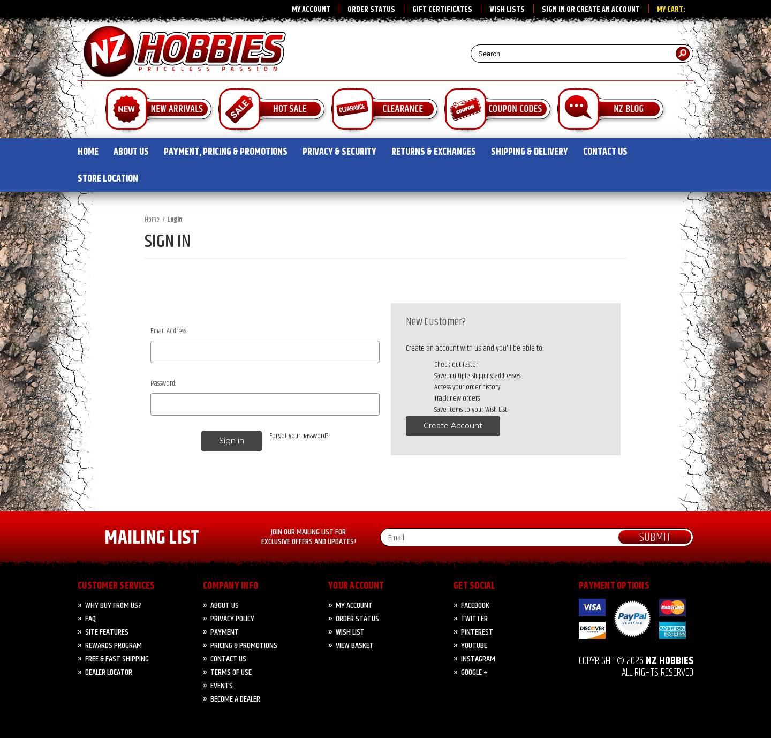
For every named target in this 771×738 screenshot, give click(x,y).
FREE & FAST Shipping (117, 659)
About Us (224, 605)
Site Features (106, 632)
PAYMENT (224, 632)
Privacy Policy (232, 619)
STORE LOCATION (108, 178)
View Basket (355, 645)
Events (221, 685)
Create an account (608, 10)
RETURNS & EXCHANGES (433, 152)
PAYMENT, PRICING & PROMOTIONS (226, 152)
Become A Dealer (235, 699)
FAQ (90, 619)
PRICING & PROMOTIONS (243, 645)
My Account (311, 10)
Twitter (474, 619)
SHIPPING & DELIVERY (529, 152)
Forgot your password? (299, 436)
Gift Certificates (442, 10)
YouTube (474, 645)
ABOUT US (131, 152)
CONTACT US (605, 152)
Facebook (475, 605)
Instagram (478, 659)
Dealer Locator (108, 672)
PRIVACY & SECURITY (339, 152)
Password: (163, 383)
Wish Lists (507, 10)
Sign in (553, 10)
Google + (474, 672)
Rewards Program (113, 645)
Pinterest (477, 632)
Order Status (371, 10)
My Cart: (671, 10)
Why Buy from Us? (113, 605)
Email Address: (168, 331)
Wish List (350, 632)
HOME (88, 152)
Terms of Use (231, 672)
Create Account (453, 426)
